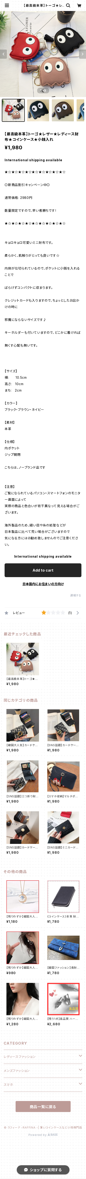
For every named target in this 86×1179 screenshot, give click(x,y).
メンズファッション (17, 1071)
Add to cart (43, 570)
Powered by (43, 1135)
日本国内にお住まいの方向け (43, 584)
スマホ (8, 1085)
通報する (75, 595)
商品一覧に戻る (43, 1106)
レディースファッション (20, 1057)
